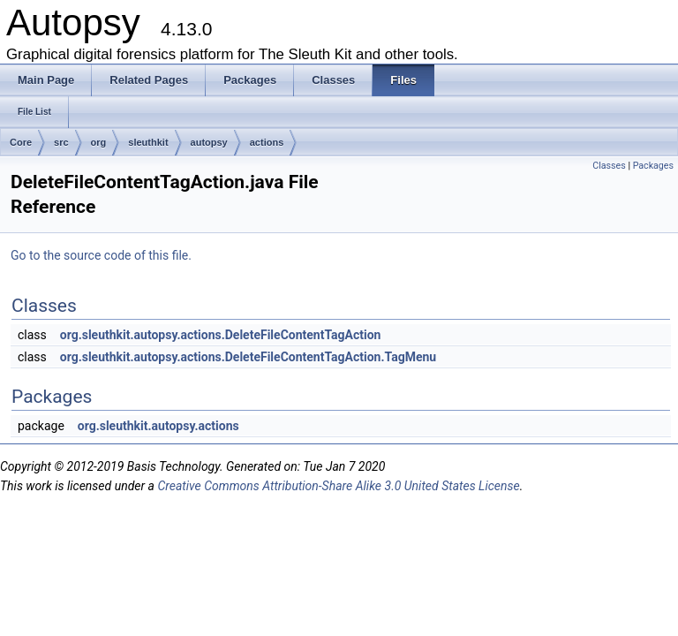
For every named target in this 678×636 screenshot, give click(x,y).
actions (267, 142)
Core (21, 142)
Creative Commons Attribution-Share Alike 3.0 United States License (338, 486)
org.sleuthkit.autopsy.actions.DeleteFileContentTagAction (220, 335)
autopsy (209, 142)
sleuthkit (148, 142)
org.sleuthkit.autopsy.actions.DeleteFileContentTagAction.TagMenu (248, 357)
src (61, 142)
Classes (608, 165)
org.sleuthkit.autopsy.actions (158, 426)
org (99, 142)
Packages (653, 165)
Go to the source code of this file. (101, 255)
